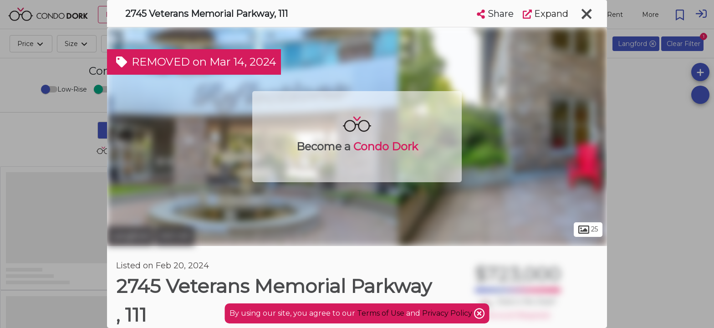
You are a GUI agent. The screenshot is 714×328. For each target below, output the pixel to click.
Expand (545, 13)
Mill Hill (175, 236)
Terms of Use (380, 313)
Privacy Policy (448, 313)
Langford (130, 236)
